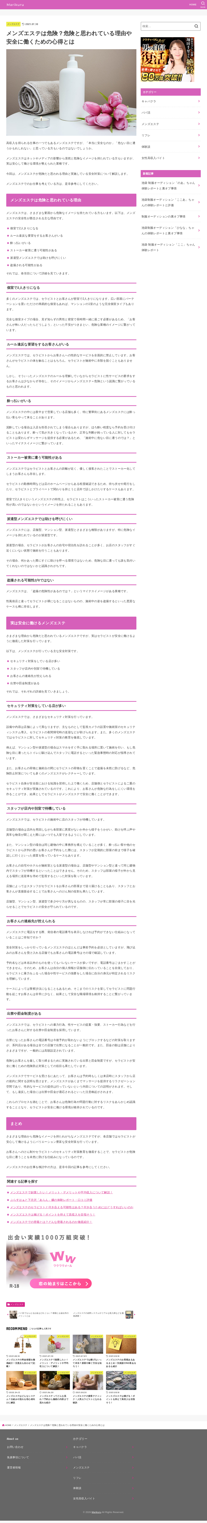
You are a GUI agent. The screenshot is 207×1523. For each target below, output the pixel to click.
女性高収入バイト (152, 152)
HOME (192, 4)
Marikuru (96, 1514)
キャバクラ (148, 100)
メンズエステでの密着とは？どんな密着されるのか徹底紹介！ (51, 1221)
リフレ (145, 131)
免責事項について (18, 1459)
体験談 (145, 141)
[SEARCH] (202, 4)
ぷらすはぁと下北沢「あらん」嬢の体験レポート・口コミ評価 (51, 1199)
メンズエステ (14, 24)
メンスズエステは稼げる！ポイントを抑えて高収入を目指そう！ (52, 1214)
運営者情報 (14, 1470)
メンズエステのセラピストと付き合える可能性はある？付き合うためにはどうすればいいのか (71, 1207)
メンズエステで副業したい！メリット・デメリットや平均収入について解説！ (61, 1192)
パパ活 (145, 110)
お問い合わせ (15, 1449)
